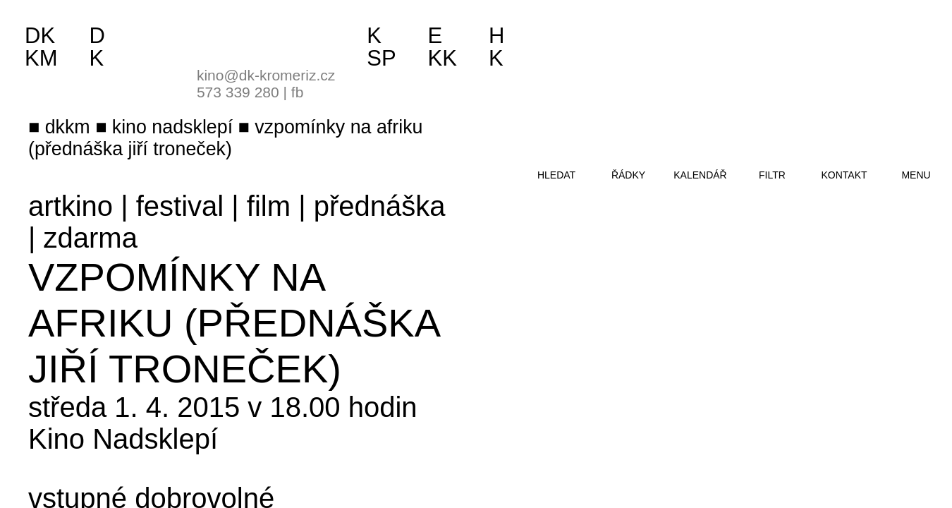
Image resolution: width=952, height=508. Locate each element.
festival (180, 206)
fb (297, 92)
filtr (772, 175)
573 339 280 (238, 92)
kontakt (844, 175)
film (269, 206)
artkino (70, 206)
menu (915, 175)
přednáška (380, 206)
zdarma (91, 237)
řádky (628, 175)
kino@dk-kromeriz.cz (266, 75)
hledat (556, 175)
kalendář (699, 175)
